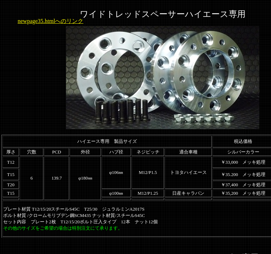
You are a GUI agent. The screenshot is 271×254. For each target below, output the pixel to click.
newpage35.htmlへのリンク (50, 21)
